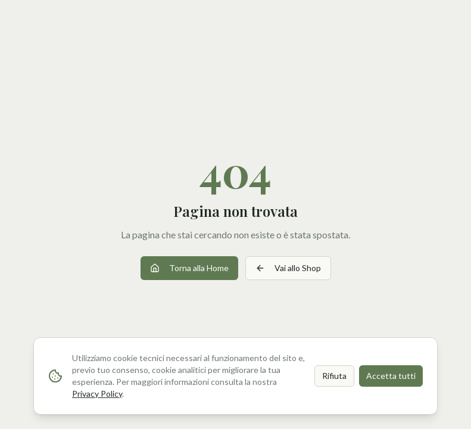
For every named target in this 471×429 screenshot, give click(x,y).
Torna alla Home (189, 268)
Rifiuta (334, 376)
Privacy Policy (97, 393)
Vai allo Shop (288, 268)
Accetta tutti (391, 376)
